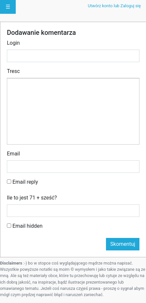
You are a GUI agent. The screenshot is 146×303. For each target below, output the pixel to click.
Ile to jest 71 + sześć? (32, 198)
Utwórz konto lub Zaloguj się (114, 5)
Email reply (22, 182)
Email (13, 154)
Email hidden (25, 226)
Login (13, 43)
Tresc (13, 71)
